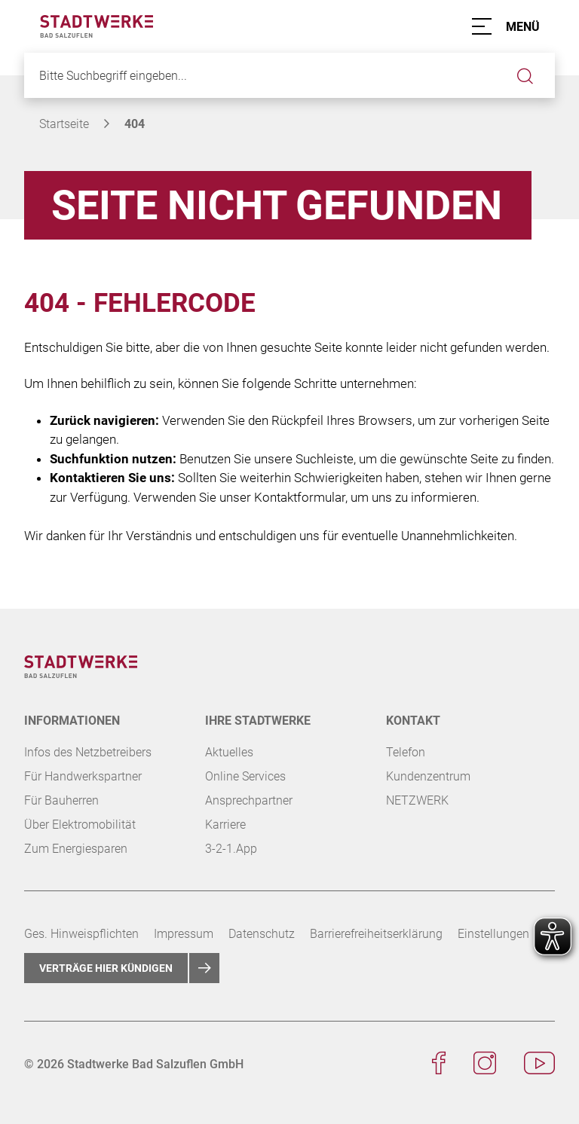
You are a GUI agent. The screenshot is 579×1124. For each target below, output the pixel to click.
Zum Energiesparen (75, 848)
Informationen (72, 720)
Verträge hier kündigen (106, 968)
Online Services (245, 776)
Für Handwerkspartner (83, 776)
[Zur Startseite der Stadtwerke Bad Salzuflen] (96, 25)
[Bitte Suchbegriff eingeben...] (289, 75)
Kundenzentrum (428, 776)
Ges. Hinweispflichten (81, 934)
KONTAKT (413, 720)
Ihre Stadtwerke (258, 720)
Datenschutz (261, 934)
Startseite (64, 124)
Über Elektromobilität (80, 824)
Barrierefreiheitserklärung (376, 934)
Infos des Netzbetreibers (88, 752)
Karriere (225, 824)
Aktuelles (229, 752)
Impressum (183, 934)
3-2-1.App (231, 848)
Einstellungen (493, 934)
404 (134, 124)
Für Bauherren (61, 800)
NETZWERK (417, 800)
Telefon (405, 752)
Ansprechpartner (249, 800)
